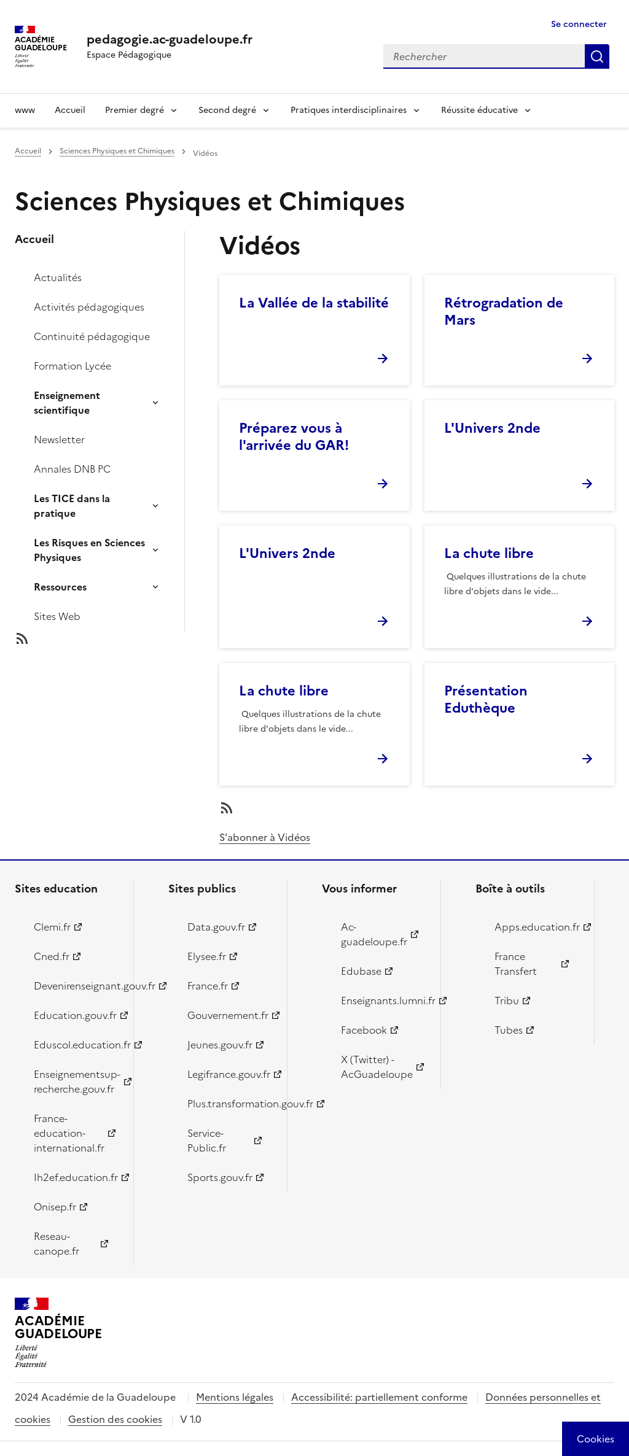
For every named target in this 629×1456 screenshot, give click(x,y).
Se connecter (579, 24)
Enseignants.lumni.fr (383, 1000)
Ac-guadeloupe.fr (374, 934)
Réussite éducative (479, 110)
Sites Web (57, 616)
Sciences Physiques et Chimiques (117, 151)
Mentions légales (234, 1397)
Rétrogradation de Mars (503, 311)
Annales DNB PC (72, 469)
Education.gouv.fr (75, 1015)
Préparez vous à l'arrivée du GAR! (294, 436)
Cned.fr (51, 956)
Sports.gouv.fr (219, 1177)
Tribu (506, 1000)
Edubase (361, 971)
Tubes (508, 1030)
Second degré (227, 110)
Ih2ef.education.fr (76, 1177)
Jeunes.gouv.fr (219, 1044)
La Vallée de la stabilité (314, 303)
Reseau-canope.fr (56, 1243)
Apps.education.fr (537, 927)
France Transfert (515, 963)
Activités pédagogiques (89, 307)
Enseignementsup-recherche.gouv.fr (76, 1081)
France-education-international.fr (69, 1133)
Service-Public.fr (206, 1140)
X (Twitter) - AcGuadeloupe (377, 1067)
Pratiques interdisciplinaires (349, 110)
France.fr (207, 985)
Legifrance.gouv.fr (228, 1074)
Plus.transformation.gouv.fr (230, 1103)
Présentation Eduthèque (486, 699)
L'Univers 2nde (492, 428)
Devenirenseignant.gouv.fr (76, 985)
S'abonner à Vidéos (264, 837)
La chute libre (489, 553)
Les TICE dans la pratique (72, 506)
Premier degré (134, 110)
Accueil (70, 110)
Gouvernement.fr (227, 1015)
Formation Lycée (72, 365)
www (25, 110)
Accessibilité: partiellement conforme (379, 1397)
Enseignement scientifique (67, 402)
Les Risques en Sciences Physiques (89, 550)
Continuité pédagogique (92, 336)
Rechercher (597, 56)
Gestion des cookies (115, 1419)
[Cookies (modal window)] (595, 1439)
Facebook (364, 1030)
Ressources (60, 586)
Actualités (58, 277)
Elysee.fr (206, 956)
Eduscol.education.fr (76, 1044)
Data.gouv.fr (216, 927)
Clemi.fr (52, 927)
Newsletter (59, 439)
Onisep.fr (55, 1206)
